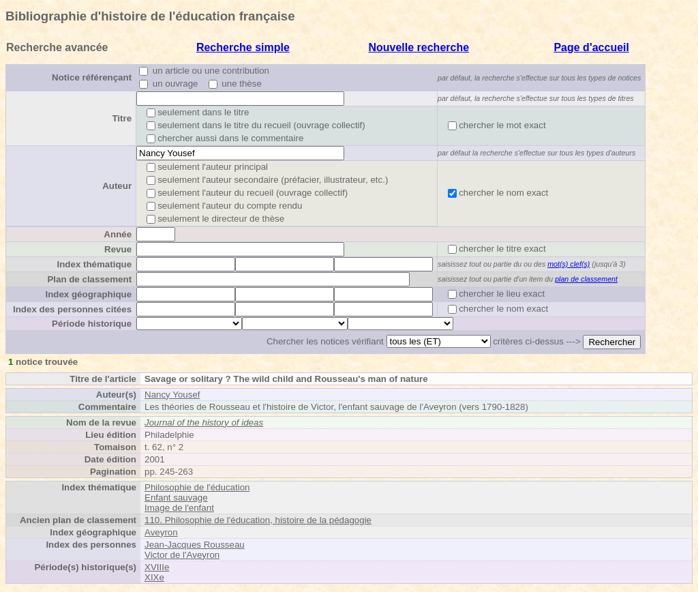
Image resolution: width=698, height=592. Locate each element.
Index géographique (88, 294)
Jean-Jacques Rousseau (195, 544)
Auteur (117, 186)
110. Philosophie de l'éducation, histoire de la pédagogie (258, 520)
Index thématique (94, 264)
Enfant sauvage (176, 497)
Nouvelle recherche (418, 47)
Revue (118, 249)
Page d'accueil (591, 47)
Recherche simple (243, 47)
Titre (122, 118)
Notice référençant (92, 77)
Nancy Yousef (172, 394)
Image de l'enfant (179, 508)
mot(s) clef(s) (568, 264)
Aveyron (161, 532)
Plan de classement (89, 279)
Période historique (92, 324)
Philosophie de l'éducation (197, 487)
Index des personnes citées (72, 309)
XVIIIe (157, 567)
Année (118, 234)
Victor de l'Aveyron (182, 555)
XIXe (154, 577)
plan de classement (586, 279)
